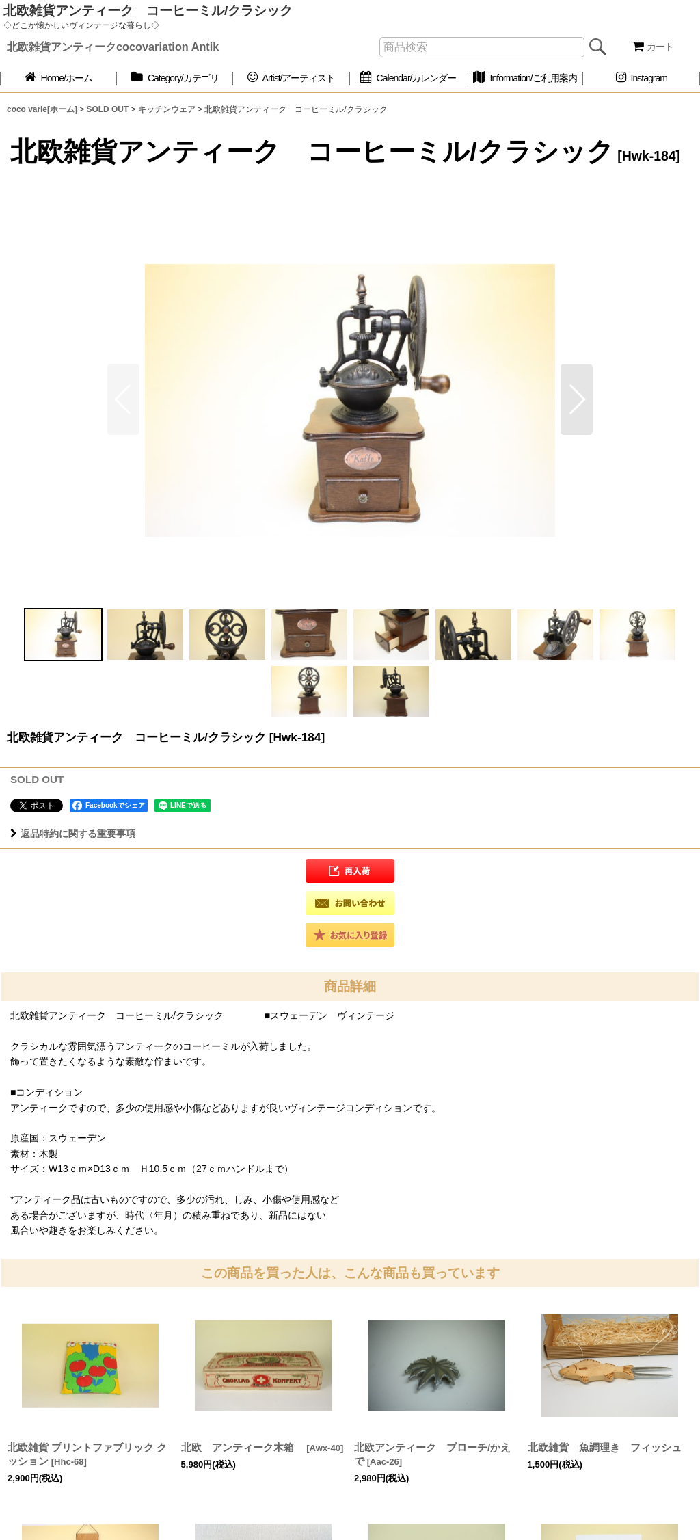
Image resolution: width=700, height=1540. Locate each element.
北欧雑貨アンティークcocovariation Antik (113, 46)
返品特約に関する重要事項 (72, 833)
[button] (577, 399)
